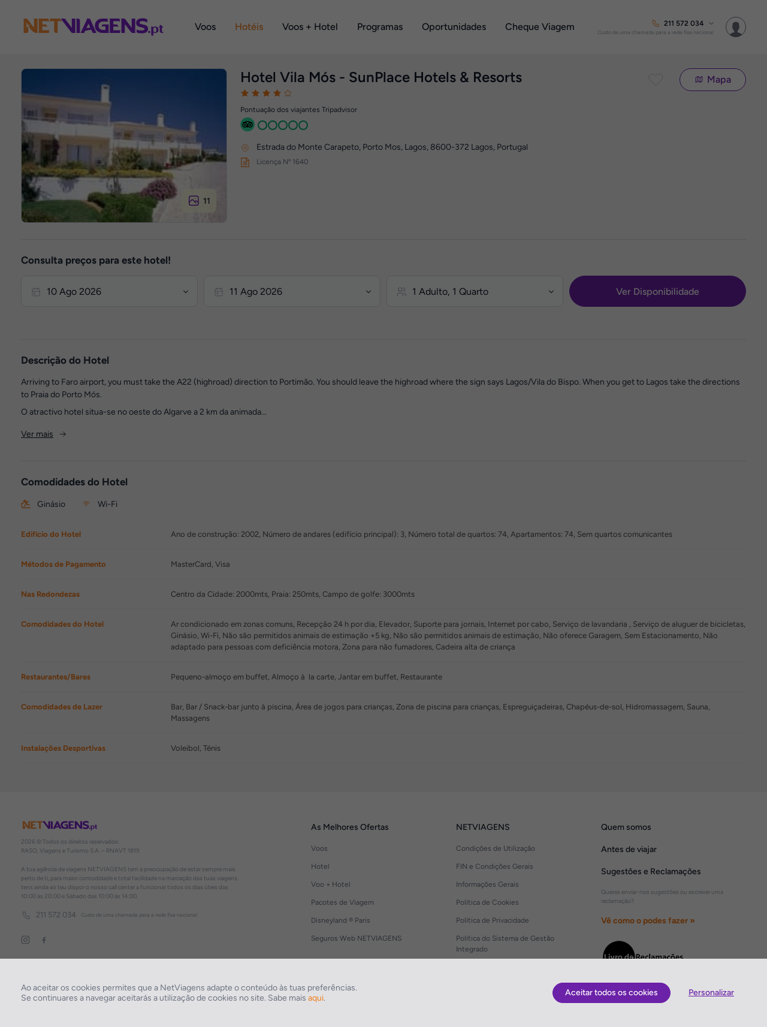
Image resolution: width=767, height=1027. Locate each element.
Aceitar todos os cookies (611, 992)
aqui (316, 998)
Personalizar (711, 992)
